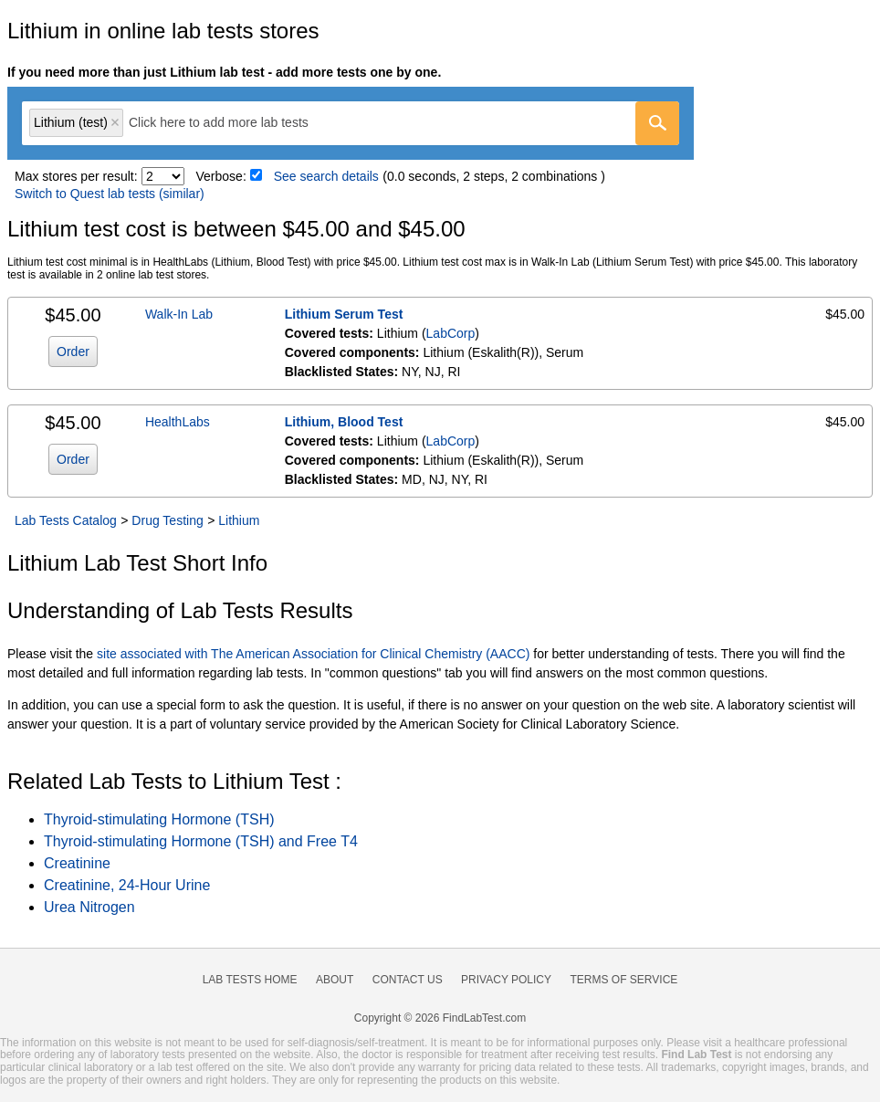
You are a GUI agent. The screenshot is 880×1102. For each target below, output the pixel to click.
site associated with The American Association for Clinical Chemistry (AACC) (313, 653)
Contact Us (407, 979)
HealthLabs (177, 422)
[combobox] (350, 123)
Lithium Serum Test (344, 314)
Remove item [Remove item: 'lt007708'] (115, 122)
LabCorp (451, 333)
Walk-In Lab (179, 314)
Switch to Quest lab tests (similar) (109, 193)
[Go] (657, 123)
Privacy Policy (506, 979)
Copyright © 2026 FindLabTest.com (440, 1018)
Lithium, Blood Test (344, 422)
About (334, 979)
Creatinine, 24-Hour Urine (127, 885)
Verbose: (221, 176)
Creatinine (77, 863)
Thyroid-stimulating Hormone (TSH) (159, 819)
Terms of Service (624, 979)
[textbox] (231, 123)
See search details (326, 176)
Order (73, 351)
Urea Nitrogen (89, 907)
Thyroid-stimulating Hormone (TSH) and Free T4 (201, 841)
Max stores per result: (76, 176)
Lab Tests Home (250, 979)
